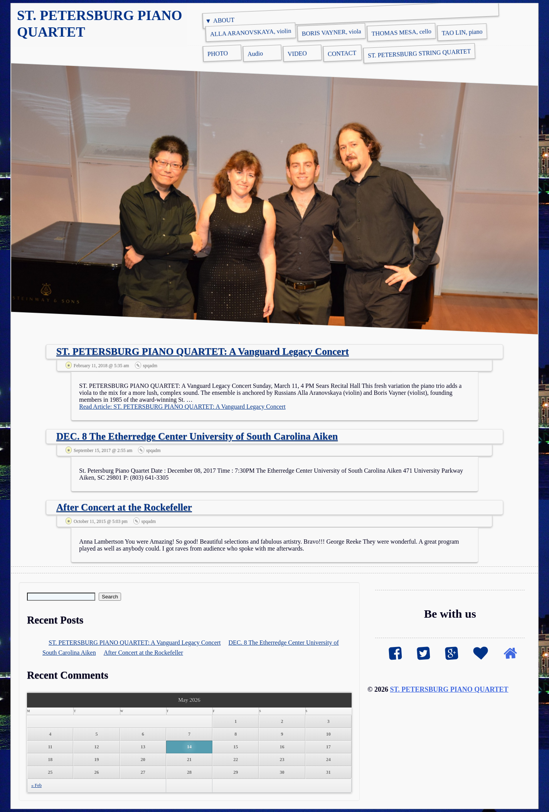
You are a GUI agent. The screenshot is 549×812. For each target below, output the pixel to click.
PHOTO (217, 53)
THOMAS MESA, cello (401, 32)
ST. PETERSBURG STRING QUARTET (419, 53)
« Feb (36, 785)
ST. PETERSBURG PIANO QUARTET (449, 689)
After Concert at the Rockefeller (124, 507)
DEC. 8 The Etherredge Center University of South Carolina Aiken (197, 436)
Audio (255, 53)
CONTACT (342, 53)
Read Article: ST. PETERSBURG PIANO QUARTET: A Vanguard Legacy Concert (182, 406)
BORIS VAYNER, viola (331, 32)
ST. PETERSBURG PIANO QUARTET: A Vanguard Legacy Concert (202, 351)
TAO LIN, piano (461, 32)
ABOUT (224, 20)
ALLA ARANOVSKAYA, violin (250, 32)
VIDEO (297, 53)
